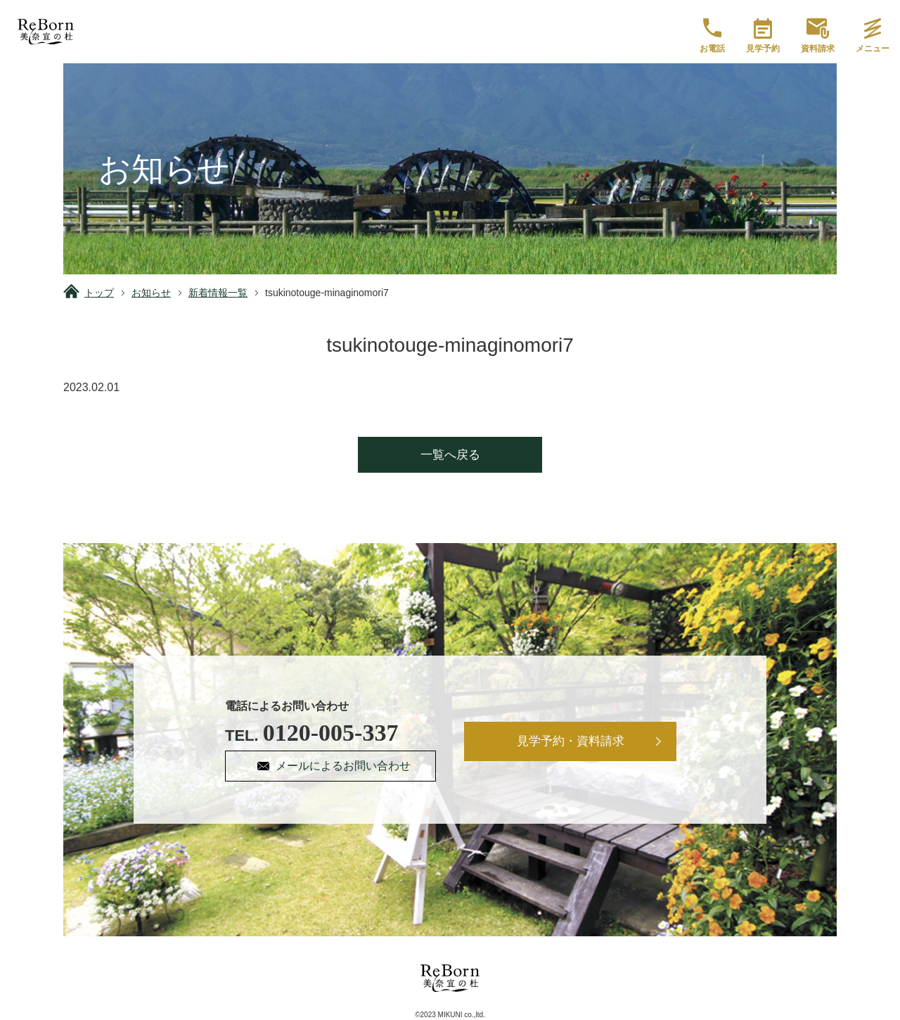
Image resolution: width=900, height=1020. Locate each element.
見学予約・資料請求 (570, 741)
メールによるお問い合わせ (343, 766)
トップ (99, 292)
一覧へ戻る (450, 454)
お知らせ (151, 292)
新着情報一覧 (218, 292)
